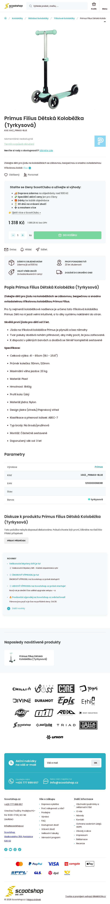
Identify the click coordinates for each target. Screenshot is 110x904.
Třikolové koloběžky (64, 18)
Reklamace (82, 839)
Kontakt (80, 819)
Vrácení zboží (48, 829)
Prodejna (45, 812)
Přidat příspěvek (16, 541)
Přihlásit (95, 763)
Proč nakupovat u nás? (52, 808)
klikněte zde (46, 150)
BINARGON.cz (99, 896)
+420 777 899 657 (26, 782)
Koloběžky (17, 18)
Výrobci (45, 816)
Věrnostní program (50, 837)
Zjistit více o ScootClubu (25, 212)
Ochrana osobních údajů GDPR (88, 825)
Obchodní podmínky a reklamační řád (87, 806)
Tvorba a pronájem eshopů (79, 896)
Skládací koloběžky (38, 18)
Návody (80, 815)
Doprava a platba (50, 804)
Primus (99, 466)
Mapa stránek (34, 899)
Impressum (82, 835)
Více (25, 168)
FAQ (43, 820)
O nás (79, 811)
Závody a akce (83, 831)
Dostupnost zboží (50, 825)
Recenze (80, 843)
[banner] (13, 6)
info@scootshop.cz (64, 783)
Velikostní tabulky (50, 833)
